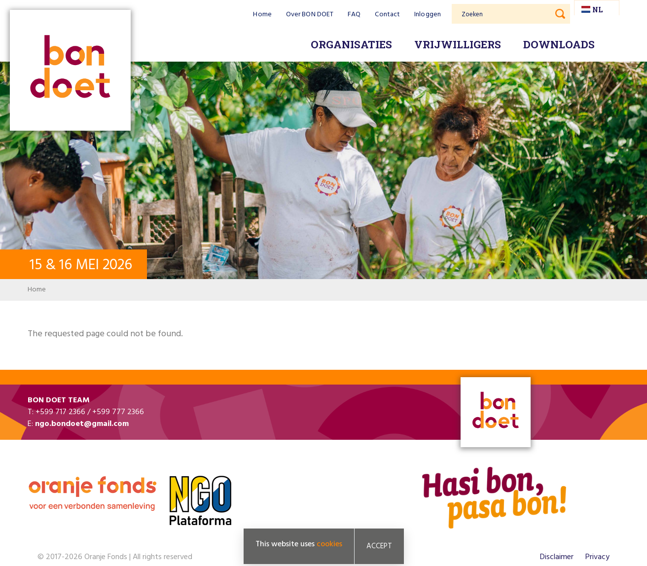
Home (262, 14)
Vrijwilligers (457, 44)
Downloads (559, 44)
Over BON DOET (309, 14)
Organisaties (351, 44)
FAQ (354, 14)
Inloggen (427, 14)
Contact (387, 14)
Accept (379, 546)
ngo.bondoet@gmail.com (82, 424)
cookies (329, 544)
